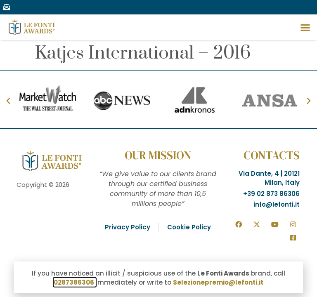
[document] (158, 148)
